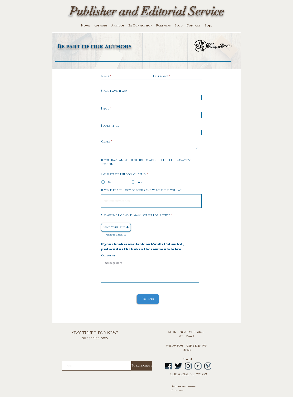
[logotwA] (178, 366)
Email (105, 108)
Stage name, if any (114, 91)
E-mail (187, 359)
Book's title (110, 125)
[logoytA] (198, 366)
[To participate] (142, 366)
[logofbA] (168, 366)
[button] (116, 227)
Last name (160, 76)
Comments (109, 255)
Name (105, 76)
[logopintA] (207, 366)
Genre (105, 141)
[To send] (148, 299)
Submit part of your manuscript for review (135, 215)
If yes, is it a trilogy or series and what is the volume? (141, 190)
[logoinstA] (188, 366)
